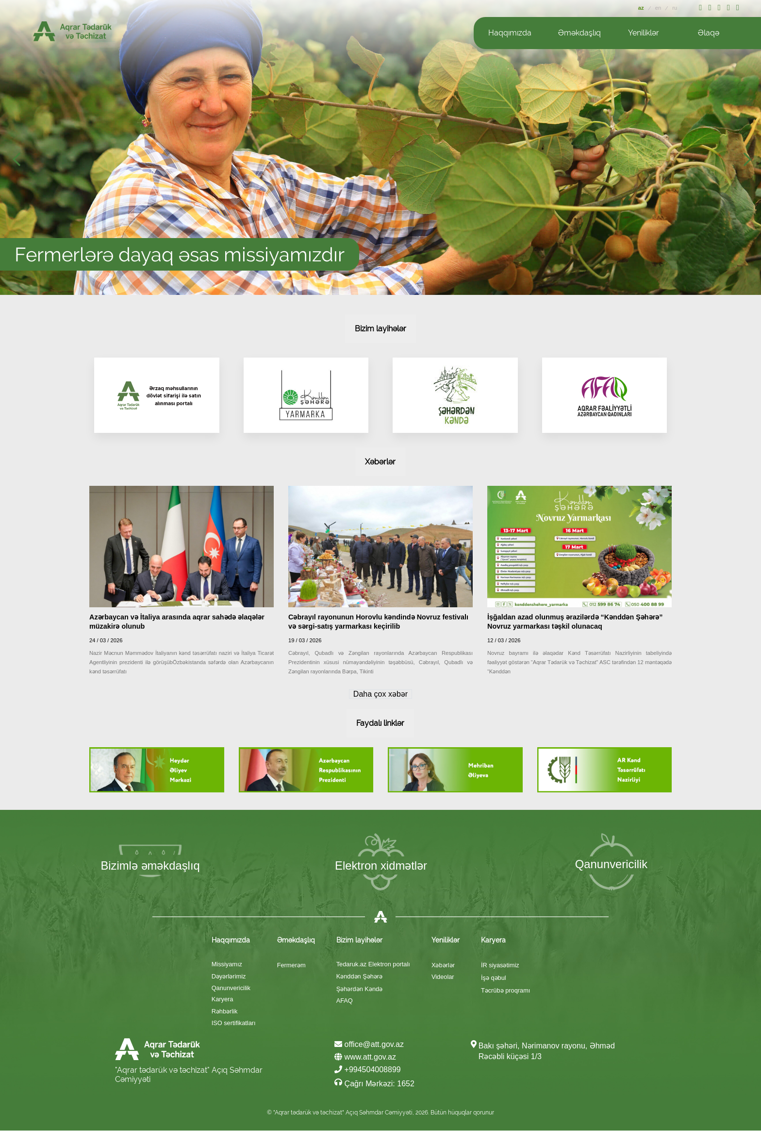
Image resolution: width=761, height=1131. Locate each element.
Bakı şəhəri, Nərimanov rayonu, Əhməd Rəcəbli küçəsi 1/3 (547, 1051)
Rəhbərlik (225, 1011)
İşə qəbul (493, 978)
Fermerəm (291, 965)
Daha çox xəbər (380, 694)
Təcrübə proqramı (505, 990)
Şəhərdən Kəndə (359, 989)
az (641, 8)
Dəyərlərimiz (229, 976)
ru (674, 8)
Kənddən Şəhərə (359, 976)
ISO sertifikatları (234, 1023)
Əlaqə (708, 32)
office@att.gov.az (369, 1045)
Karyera (222, 999)
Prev (19, 162)
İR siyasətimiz (500, 965)
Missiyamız (227, 964)
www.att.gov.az (365, 1057)
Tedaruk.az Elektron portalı (373, 964)
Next (750, 162)
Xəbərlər (443, 965)
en (659, 8)
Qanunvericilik (231, 988)
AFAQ (344, 1001)
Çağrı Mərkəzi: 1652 (374, 1083)
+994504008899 (367, 1070)
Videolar (442, 977)
